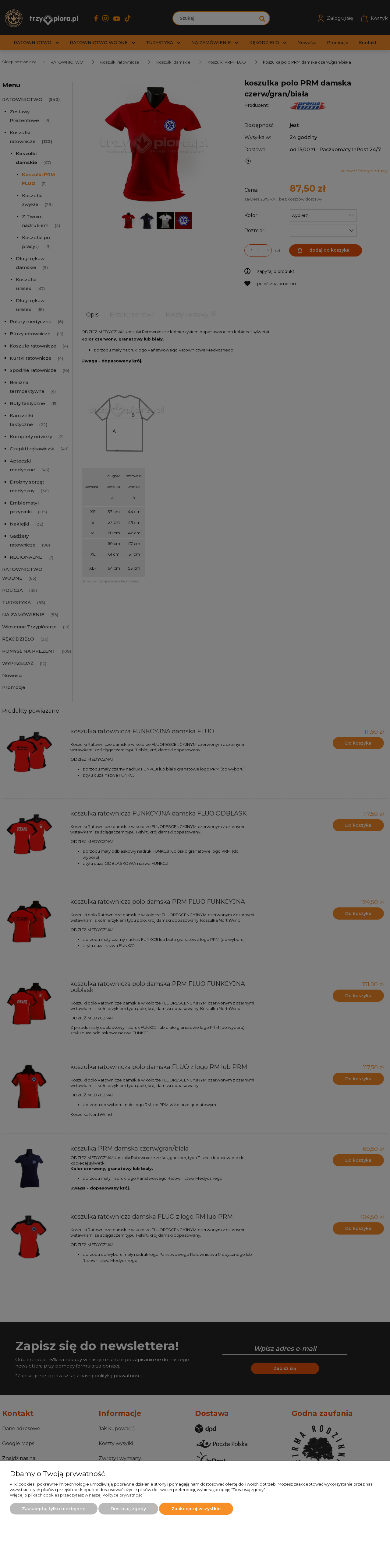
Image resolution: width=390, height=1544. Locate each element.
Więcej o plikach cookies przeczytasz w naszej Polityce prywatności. (77, 1495)
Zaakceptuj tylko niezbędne (53, 1508)
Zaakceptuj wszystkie (196, 1508)
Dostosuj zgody (128, 1508)
